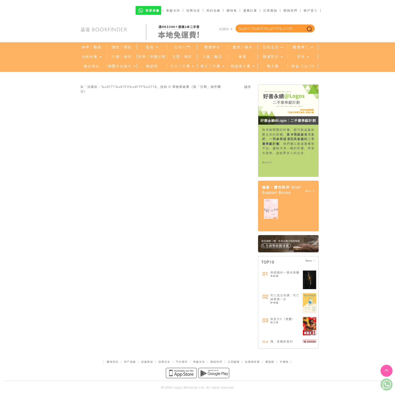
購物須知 (113, 362)
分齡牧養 (91, 56)
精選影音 (272, 56)
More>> (267, 162)
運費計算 (250, 10)
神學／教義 (92, 46)
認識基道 (147, 362)
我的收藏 (213, 10)
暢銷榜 (152, 65)
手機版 (283, 362)
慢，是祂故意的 (281, 341)
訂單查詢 (270, 10)
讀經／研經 (122, 46)
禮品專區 (92, 65)
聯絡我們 (290, 10)
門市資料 (182, 362)
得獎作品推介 (121, 65)
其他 (303, 56)
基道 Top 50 (302, 65)
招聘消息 (193, 10)
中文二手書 (182, 65)
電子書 (273, 65)
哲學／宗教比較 (152, 56)
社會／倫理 (122, 56)
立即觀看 (234, 362)
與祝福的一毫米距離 (284, 272)
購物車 (231, 10)
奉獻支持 (173, 10)
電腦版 (269, 362)
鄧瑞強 (274, 302)
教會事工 (303, 46)
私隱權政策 (252, 362)
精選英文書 (242, 65)
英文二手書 (212, 65)
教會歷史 (212, 46)
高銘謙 (274, 276)
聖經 (152, 46)
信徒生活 (272, 46)
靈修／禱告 (243, 46)
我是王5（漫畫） (282, 319)
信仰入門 (182, 46)
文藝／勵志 (212, 56)
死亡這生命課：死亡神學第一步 (284, 297)
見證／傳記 (182, 56)
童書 (243, 56)
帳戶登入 (310, 10)
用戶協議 (130, 362)
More (310, 191)
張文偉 (274, 322)
